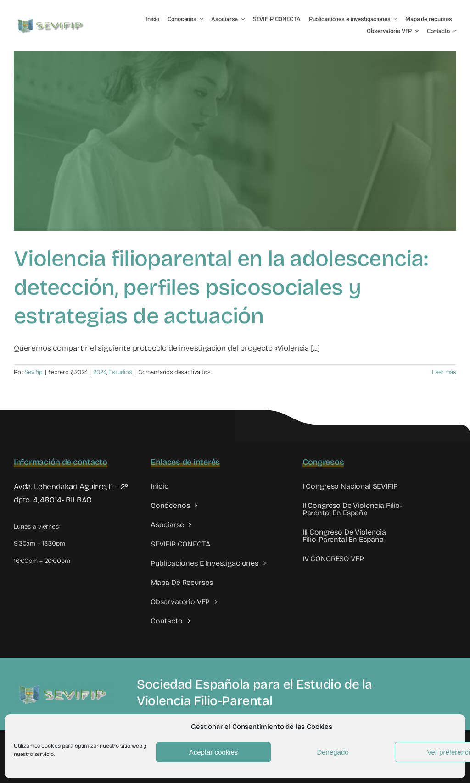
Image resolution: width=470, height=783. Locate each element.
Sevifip (33, 372)
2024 (99, 372)
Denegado (332, 752)
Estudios (120, 372)
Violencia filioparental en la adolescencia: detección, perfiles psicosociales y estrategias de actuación (221, 287)
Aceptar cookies (213, 752)
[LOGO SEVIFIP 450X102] (52, 21)
